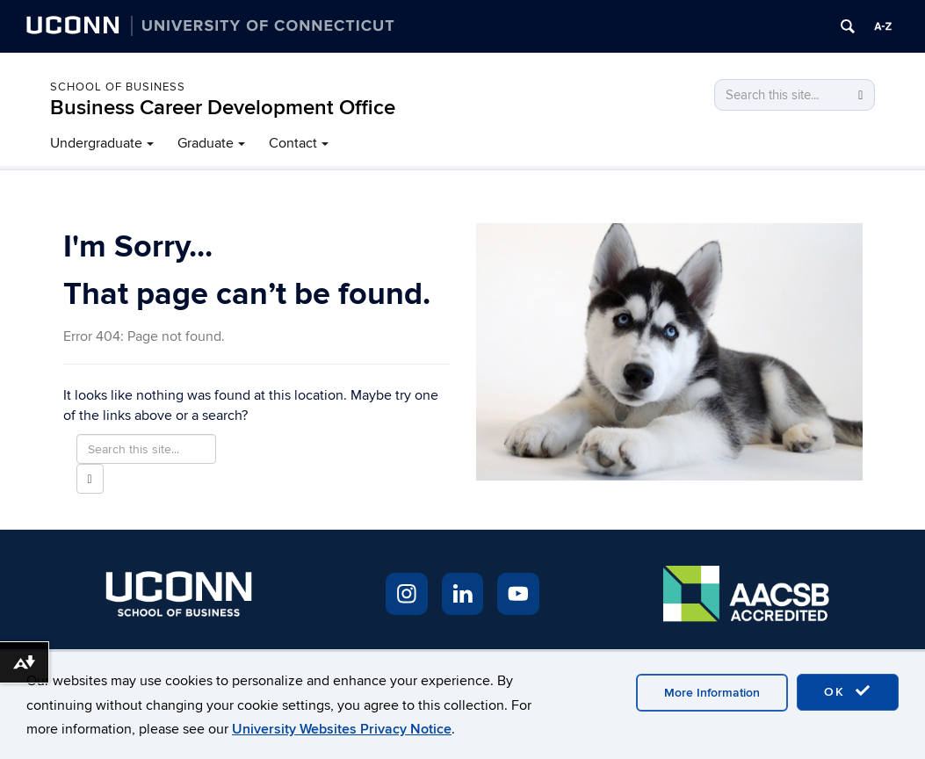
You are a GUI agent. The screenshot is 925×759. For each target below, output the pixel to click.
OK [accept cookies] (847, 691)
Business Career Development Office (222, 107)
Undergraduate (96, 143)
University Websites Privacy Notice (342, 729)
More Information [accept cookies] (712, 692)
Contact (293, 143)
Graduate (205, 143)
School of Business (117, 87)
